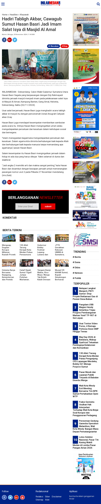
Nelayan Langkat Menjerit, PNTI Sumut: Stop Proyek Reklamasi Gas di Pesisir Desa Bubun (85, 293)
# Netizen (78, 273)
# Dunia (76, 262)
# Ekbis (76, 267)
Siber (47, 496)
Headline (14, 14)
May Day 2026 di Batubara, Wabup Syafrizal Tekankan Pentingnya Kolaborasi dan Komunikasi (85, 342)
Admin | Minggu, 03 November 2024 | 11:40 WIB (18, 34)
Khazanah (24, 14)
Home (4, 14)
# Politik (77, 278)
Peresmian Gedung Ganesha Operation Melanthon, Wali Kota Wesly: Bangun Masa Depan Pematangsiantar (85, 426)
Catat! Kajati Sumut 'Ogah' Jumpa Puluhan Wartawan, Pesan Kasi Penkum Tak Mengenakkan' (26, 278)
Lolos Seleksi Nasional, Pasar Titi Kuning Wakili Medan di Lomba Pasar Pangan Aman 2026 (86, 442)
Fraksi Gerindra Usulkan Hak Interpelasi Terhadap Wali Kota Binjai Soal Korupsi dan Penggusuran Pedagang (85, 409)
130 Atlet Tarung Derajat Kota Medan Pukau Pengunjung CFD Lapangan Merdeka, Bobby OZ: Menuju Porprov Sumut (86, 360)
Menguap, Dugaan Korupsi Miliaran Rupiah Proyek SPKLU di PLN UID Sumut (9, 252)
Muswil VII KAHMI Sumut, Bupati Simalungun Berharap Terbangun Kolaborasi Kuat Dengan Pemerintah (61, 279)
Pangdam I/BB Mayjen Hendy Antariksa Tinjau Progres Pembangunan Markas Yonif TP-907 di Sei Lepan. (84, 311)
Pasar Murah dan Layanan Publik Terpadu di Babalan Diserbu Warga (86, 376)
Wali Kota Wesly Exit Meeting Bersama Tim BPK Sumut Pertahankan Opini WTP (85, 391)
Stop (64, 46)
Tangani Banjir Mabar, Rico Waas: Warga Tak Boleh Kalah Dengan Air (44, 276)
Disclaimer (57, 496)
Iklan (47, 499)
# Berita (77, 257)
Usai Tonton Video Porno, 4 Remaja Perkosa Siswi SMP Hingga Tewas (86, 327)
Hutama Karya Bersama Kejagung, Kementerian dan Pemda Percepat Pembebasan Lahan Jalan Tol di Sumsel (8, 279)
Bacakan (53, 46)
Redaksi (39, 496)
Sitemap (39, 499)
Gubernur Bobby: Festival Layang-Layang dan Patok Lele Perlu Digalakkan (42, 253)
